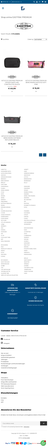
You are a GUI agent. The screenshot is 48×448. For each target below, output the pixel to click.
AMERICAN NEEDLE (29, 173)
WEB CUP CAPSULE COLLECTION (9, 275)
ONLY (2, 247)
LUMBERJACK (27, 235)
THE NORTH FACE (28, 267)
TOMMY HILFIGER (28, 271)
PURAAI (3, 256)
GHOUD (26, 214)
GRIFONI (26, 216)
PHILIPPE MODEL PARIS (30, 248)
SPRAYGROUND (5, 263)
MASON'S (26, 237)
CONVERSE (27, 188)
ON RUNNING (4, 245)
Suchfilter (5, 39)
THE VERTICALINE (5, 269)
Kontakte (4, 398)
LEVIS (25, 233)
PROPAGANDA (28, 254)
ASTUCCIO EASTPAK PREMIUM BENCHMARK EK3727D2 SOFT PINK (36, 82)
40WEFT (26, 169)
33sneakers (4, 377)
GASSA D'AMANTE (5, 214)
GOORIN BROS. (5, 216)
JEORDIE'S (3, 226)
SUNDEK (26, 265)
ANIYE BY (3, 175)
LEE (2, 233)
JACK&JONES (27, 224)
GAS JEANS (27, 213)
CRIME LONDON (5, 190)
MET (2, 239)
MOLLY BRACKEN (5, 241)
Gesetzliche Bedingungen (9, 368)
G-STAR (3, 213)
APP (2, 402)
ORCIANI (26, 247)
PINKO (25, 250)
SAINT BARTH (27, 260)
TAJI (2, 267)
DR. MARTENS (27, 199)
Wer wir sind (4, 353)
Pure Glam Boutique (7, 380)
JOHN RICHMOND (28, 228)
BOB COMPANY (5, 180)
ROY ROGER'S (4, 260)
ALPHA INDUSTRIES (6, 173)
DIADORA (26, 194)
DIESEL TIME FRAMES (29, 196)
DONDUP (3, 199)
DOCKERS (26, 197)
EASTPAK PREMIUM (6, 203)
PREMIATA (27, 252)
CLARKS (3, 188)
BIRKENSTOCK (28, 179)
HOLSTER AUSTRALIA (29, 220)
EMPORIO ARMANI (5, 207)
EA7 (25, 201)
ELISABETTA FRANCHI (30, 205)
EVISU (25, 207)
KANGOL (3, 230)
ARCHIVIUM (27, 175)
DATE (2, 194)
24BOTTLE (3, 169)
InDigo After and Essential (8, 382)
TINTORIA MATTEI (5, 271)
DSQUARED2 (4, 201)
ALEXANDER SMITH (6, 171)
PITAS (2, 252)
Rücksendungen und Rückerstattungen (13, 363)
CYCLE (2, 192)
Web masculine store (7, 386)
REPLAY (26, 258)
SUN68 (2, 265)
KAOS (25, 230)
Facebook (7, 339)
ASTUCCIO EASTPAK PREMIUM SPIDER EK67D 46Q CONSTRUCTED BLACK (12, 82)
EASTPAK (26, 203)
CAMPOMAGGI (4, 186)
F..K (2, 209)
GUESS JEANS (4, 218)
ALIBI (25, 171)
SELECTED (26, 262)
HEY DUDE (3, 220)
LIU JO (2, 235)
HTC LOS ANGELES (5, 222)
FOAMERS (26, 211)
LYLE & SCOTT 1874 (5, 237)
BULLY (25, 182)
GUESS (26, 218)
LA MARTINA (27, 231)
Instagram (7, 343)
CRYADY (26, 190)
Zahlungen (4, 359)
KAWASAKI (4, 231)
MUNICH (26, 241)
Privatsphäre (5, 361)
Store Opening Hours (7, 388)
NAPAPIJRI (27, 243)
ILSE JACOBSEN (28, 222)
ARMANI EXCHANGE (6, 177)
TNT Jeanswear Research (8, 384)
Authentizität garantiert (8, 357)
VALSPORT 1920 (5, 273)
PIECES (3, 250)
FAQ (2, 400)
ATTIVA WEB (26, 438)
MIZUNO (26, 239)
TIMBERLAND (27, 269)
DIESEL (2, 197)
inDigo (2, 224)
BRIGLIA (3, 182)
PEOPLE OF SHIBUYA (6, 248)
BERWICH (3, 179)
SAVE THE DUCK (5, 262)
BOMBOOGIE (27, 180)
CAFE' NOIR (4, 184)
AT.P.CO (26, 177)
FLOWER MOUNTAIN (6, 211)
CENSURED (27, 186)
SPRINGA (26, 263)
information (26, 426)
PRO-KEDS (3, 254)
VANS (25, 273)
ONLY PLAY (27, 245)
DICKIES (3, 196)
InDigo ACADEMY (6, 355)
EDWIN (3, 205)
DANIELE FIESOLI (28, 192)
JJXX (2, 228)
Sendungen (4, 365)
